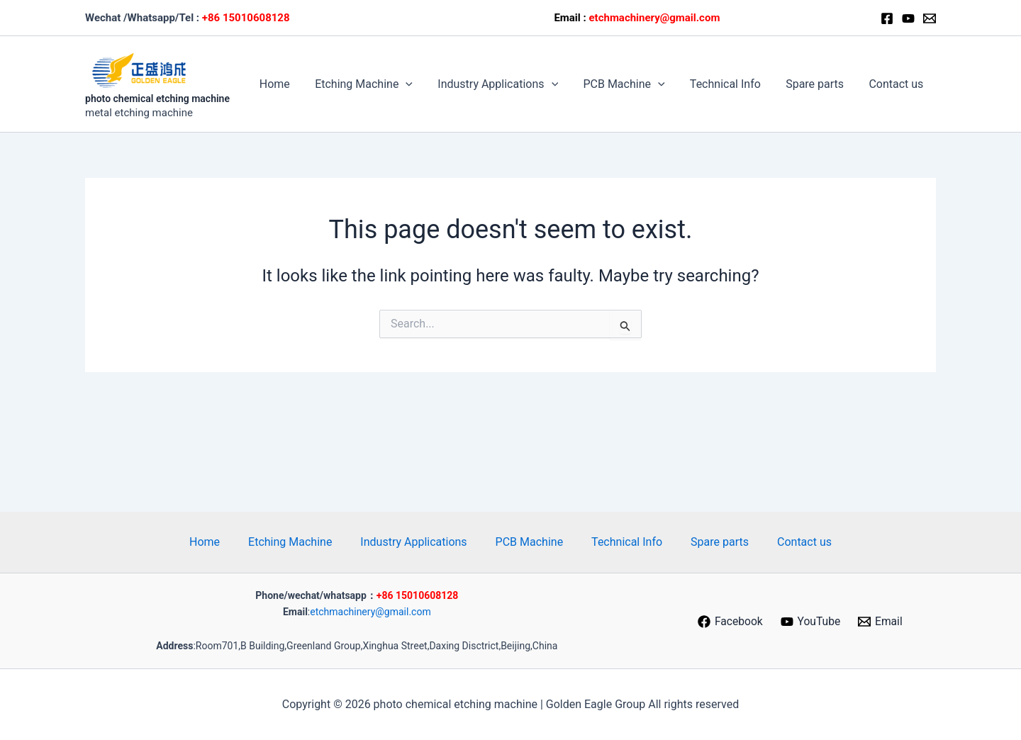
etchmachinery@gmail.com (370, 611)
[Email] (929, 18)
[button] (419, 84)
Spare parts (818, 84)
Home (289, 84)
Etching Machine (376, 84)
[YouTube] (811, 621)
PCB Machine (632, 84)
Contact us (897, 84)
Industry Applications (508, 84)
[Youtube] (908, 18)
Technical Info (731, 84)
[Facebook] (887, 18)
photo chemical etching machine (157, 98)
